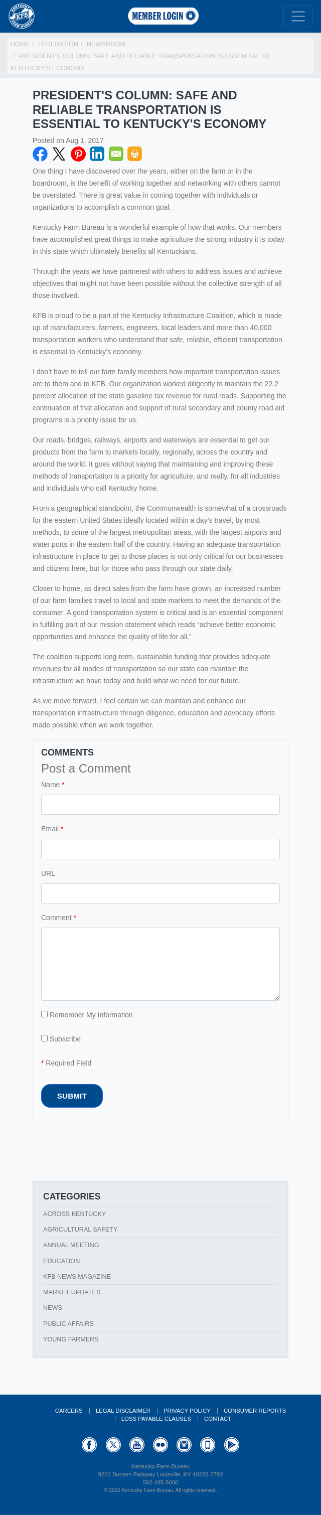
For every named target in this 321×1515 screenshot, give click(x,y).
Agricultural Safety (80, 1229)
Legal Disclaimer (123, 1411)
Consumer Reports (255, 1411)
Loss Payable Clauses (156, 1419)
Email (116, 154)
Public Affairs (68, 1323)
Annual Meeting (71, 1245)
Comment (56, 918)
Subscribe (61, 1039)
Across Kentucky (74, 1214)
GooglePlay (231, 1444)
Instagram (184, 1444)
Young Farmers (71, 1339)
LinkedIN (97, 154)
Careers (69, 1411)
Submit (72, 1096)
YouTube (136, 1444)
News (52, 1307)
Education (61, 1261)
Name (50, 785)
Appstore (207, 1444)
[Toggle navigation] (298, 16)
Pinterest (78, 154)
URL (48, 873)
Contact (217, 1419)
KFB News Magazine (77, 1276)
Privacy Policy (187, 1411)
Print (134, 154)
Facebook (40, 154)
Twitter (59, 154)
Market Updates (71, 1292)
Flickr (160, 1444)
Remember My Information (87, 1015)
